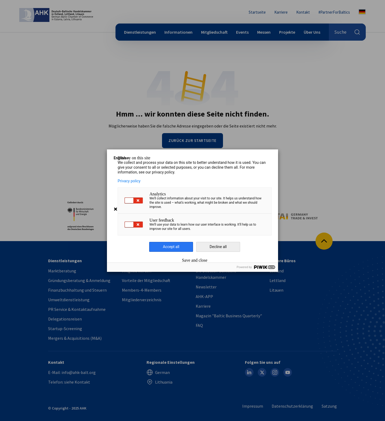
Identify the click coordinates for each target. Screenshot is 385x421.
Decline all (218, 247)
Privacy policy (129, 181)
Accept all (171, 247)
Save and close (194, 260)
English (122, 158)
